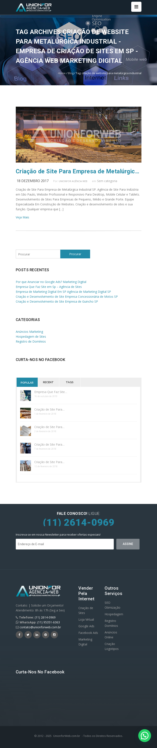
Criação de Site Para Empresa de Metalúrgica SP (78, 171)
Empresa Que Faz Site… (50, 392)
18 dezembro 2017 (33, 180)
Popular (27, 382)
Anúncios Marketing (29, 332)
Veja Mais (22, 217)
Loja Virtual (86, 619)
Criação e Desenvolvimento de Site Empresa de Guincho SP (57, 301)
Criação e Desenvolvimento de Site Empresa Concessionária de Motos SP (67, 296)
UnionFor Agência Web (73, 181)
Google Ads (86, 626)
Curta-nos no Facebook (40, 359)
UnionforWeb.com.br (66, 736)
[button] (144, 735)
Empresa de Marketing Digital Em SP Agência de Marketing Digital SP (63, 292)
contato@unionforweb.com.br (40, 627)
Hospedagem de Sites (31, 336)
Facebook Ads (88, 633)
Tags (69, 382)
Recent (48, 382)
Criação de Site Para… (49, 409)
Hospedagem (114, 614)
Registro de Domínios (31, 341)
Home (62, 73)
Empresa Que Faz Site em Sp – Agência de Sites (49, 287)
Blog (70, 73)
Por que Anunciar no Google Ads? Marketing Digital (51, 282)
